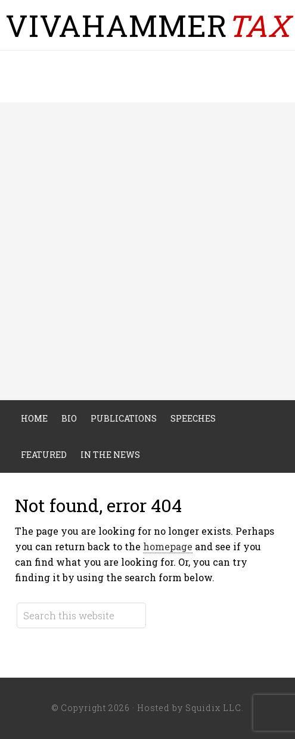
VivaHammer (147, 25)
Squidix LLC (213, 707)
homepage (167, 546)
